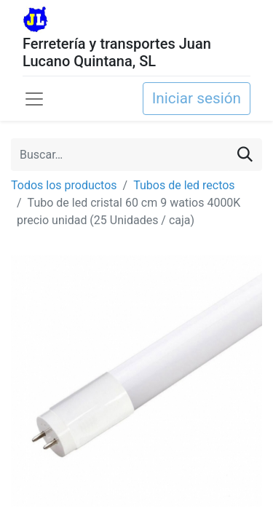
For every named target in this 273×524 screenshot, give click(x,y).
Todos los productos (64, 185)
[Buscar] (245, 154)
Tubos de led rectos (183, 185)
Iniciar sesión (196, 98)
